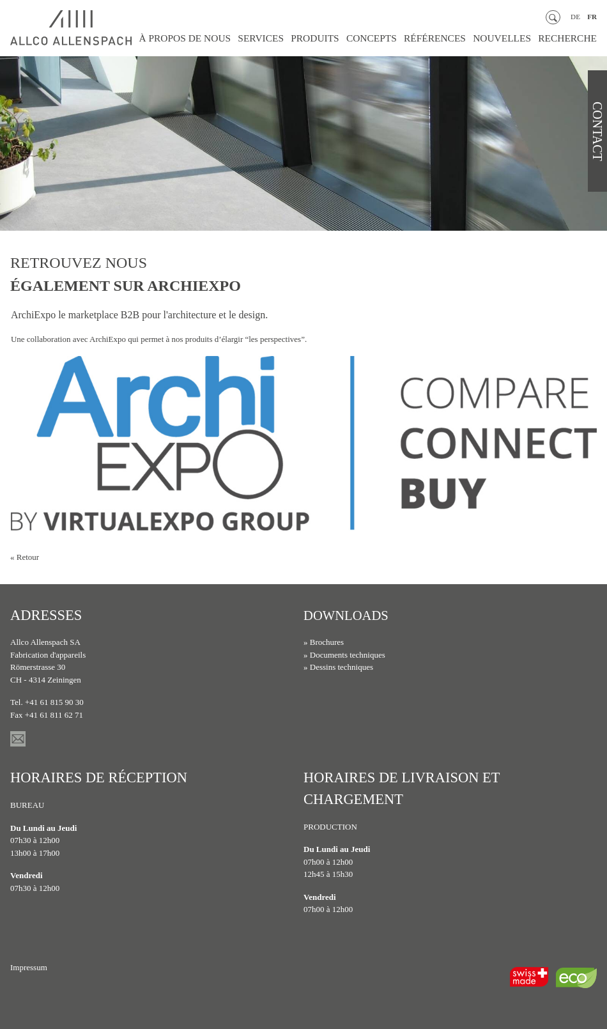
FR (592, 17)
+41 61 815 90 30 (54, 702)
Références (450, 38)
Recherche (570, 38)
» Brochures (324, 642)
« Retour (24, 557)
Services (292, 38)
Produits (341, 38)
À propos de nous (222, 38)
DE (575, 17)
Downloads (350, 615)
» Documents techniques (344, 655)
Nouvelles (511, 38)
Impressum (28, 967)
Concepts (392, 38)
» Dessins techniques (338, 667)
